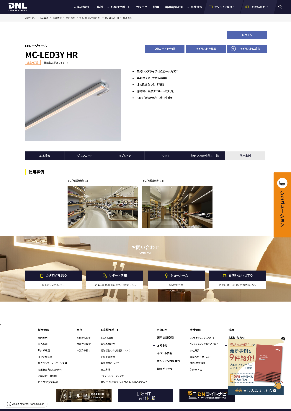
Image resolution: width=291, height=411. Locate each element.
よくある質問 (107, 337)
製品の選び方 (108, 344)
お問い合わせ (236, 337)
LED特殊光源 (45, 357)
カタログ (141, 7)
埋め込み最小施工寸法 (205, 156)
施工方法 (105, 369)
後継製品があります (54, 62)
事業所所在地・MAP (200, 357)
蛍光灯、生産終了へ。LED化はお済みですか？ (124, 382)
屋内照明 (43, 337)
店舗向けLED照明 (47, 376)
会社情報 (196, 7)
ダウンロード (84, 156)
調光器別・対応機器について (115, 350)
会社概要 (195, 350)
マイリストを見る (206, 49)
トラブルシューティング (112, 376)
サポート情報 (118, 275)
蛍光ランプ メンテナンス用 (52, 363)
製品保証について (110, 363)
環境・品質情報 (198, 363)
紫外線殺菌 (44, 350)
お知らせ (162, 345)
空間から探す (84, 337)
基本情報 (44, 156)
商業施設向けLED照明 (49, 369)
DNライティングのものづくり (204, 344)
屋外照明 (43, 344)
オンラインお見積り (168, 361)
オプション (125, 156)
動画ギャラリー (166, 369)
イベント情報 (164, 353)
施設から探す (84, 344)
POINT (165, 156)
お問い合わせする (241, 275)
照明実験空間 (174, 7)
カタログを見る (56, 275)
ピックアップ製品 (48, 382)
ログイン (247, 35)
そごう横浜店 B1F (79, 181)
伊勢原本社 (196, 369)
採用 (156, 7)
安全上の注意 (108, 357)
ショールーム (179, 275)
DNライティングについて (202, 337)
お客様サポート (120, 7)
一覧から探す (84, 350)
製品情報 (83, 7)
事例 (100, 7)
